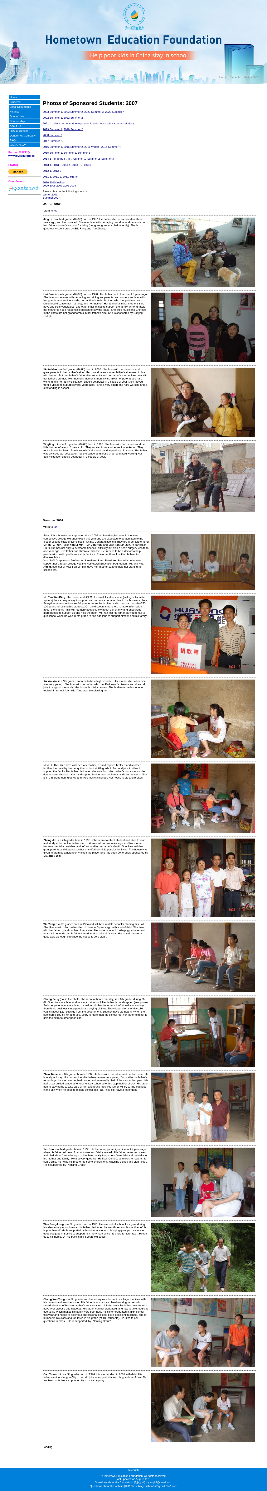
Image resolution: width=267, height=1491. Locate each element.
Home (223, 77)
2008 (53, 185)
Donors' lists (17, 116)
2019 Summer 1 (52, 129)
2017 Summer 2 (52, 141)
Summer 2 (70, 152)
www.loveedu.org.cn (21, 155)
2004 (73, 185)
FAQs (13, 140)
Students (235, 77)
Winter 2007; (50, 194)
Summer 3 (83, 152)
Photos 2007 (251, 77)
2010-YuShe (57, 182)
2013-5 (76, 165)
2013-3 (87, 165)
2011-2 (57, 176)
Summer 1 (79, 158)
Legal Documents (20, 106)
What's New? (18, 145)
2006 (66, 185)
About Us (15, 126)
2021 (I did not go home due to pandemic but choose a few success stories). (88, 123)
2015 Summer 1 (52, 152)
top (55, 210)
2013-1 (47, 165)
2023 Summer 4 (115, 111)
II (69, 158)
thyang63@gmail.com (159, 1482)
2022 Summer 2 (73, 117)
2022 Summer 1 (52, 117)
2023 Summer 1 (52, 111)
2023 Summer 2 (73, 111)
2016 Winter (91, 146)
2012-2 (57, 170)
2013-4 (66, 165)
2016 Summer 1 (52, 146)
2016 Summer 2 (73, 146)
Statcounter (134, 1470)
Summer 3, (108, 158)
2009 (46, 185)
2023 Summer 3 (94, 111)
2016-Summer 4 (111, 146)
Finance (14, 111)
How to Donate (19, 130)
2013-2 (56, 165)
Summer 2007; (51, 197)
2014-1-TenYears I (54, 158)
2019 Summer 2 (73, 129)
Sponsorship (17, 121)
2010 (46, 182)
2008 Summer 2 (52, 135)
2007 (59, 185)
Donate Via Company (22, 135)
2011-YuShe (70, 176)
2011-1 (47, 176)
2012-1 (47, 170)
